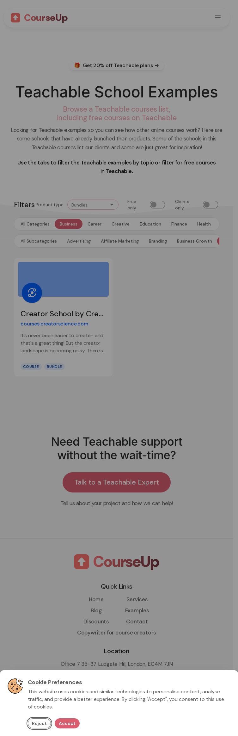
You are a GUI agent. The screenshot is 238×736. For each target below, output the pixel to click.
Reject (39, 723)
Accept (67, 723)
